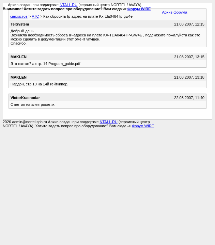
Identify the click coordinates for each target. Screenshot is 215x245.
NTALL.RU (68, 5)
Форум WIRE (139, 9)
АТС (35, 16)
